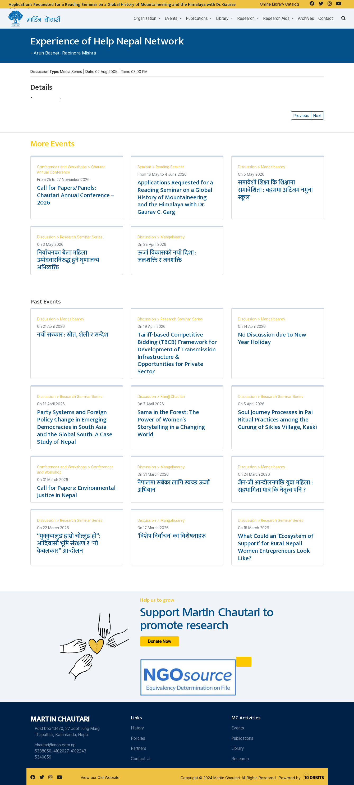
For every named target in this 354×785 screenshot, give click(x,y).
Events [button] (171, 18)
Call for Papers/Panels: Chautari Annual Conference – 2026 (75, 195)
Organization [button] (145, 18)
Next (317, 115)
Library (237, 748)
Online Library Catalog (279, 4)
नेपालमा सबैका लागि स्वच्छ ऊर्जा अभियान (173, 486)
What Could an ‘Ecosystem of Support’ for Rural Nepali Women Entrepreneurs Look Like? (276, 547)
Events (237, 727)
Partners (138, 748)
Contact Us (141, 758)
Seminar (144, 167)
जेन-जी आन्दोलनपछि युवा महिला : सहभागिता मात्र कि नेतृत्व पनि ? (275, 486)
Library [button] (223, 18)
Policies (138, 738)
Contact (325, 18)
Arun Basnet (46, 53)
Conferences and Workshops (62, 167)
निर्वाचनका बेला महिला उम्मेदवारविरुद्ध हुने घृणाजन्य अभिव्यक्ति (68, 260)
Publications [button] (197, 18)
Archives (306, 18)
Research (240, 758)
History (137, 727)
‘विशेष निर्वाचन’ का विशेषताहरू (171, 536)
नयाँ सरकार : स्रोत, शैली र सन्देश (72, 335)
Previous (301, 115)
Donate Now (159, 641)
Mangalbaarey (273, 167)
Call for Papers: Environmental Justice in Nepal (76, 491)
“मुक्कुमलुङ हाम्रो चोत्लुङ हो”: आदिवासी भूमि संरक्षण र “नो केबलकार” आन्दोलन (68, 543)
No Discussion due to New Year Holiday (272, 338)
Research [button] (246, 18)
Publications (242, 738)
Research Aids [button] (277, 18)
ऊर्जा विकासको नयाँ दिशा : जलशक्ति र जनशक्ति (166, 256)
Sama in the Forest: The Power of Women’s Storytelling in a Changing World (171, 423)
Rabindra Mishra (79, 53)
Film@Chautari (172, 396)
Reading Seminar (170, 167)
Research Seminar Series (81, 237)
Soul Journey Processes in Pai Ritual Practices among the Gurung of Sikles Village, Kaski (277, 419)
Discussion (248, 167)
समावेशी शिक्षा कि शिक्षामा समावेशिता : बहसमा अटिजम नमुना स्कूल (275, 190)
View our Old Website (100, 777)
